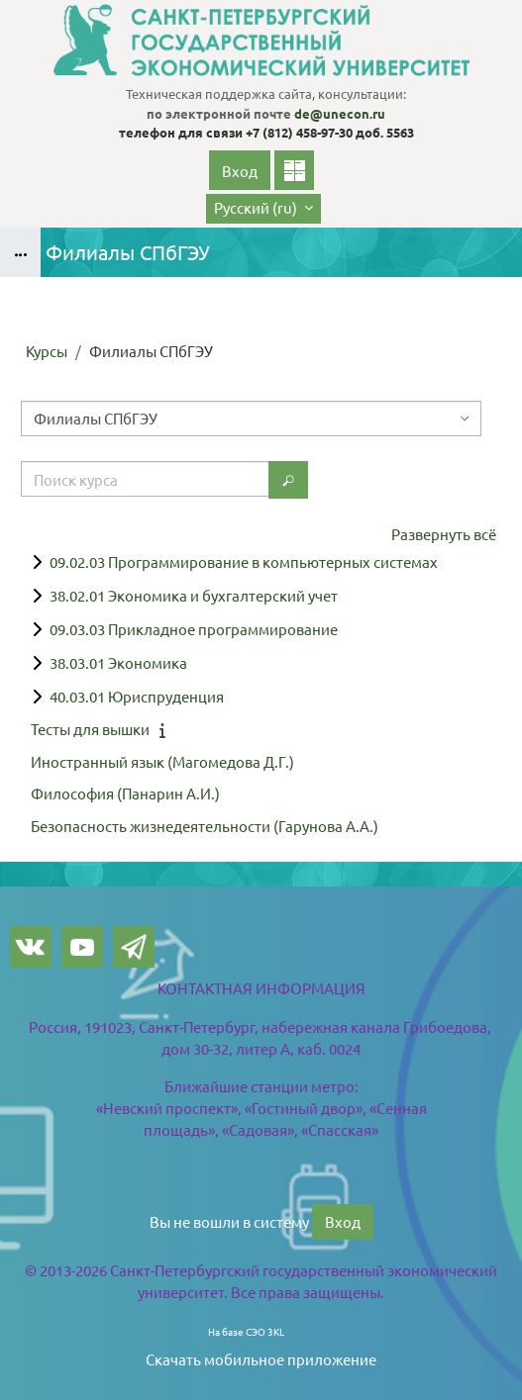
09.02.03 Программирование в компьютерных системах (244, 561)
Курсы (46, 350)
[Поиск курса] (145, 479)
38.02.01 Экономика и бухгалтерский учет (194, 595)
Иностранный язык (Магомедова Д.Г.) (162, 761)
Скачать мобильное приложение (261, 1359)
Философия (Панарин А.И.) (125, 793)
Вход (240, 170)
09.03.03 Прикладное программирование (194, 628)
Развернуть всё (443, 533)
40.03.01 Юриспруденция (137, 696)
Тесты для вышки (90, 728)
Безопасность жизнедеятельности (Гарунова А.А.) (204, 825)
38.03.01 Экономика (118, 662)
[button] (263, 209)
